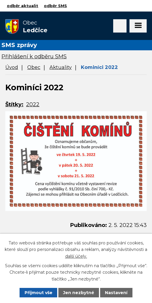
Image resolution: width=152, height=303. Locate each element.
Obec (33, 67)
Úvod (11, 67)
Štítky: (14, 104)
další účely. (76, 256)
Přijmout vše (38, 292)
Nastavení (116, 292)
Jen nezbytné (78, 292)
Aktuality (60, 67)
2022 (32, 104)
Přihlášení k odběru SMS (34, 56)
